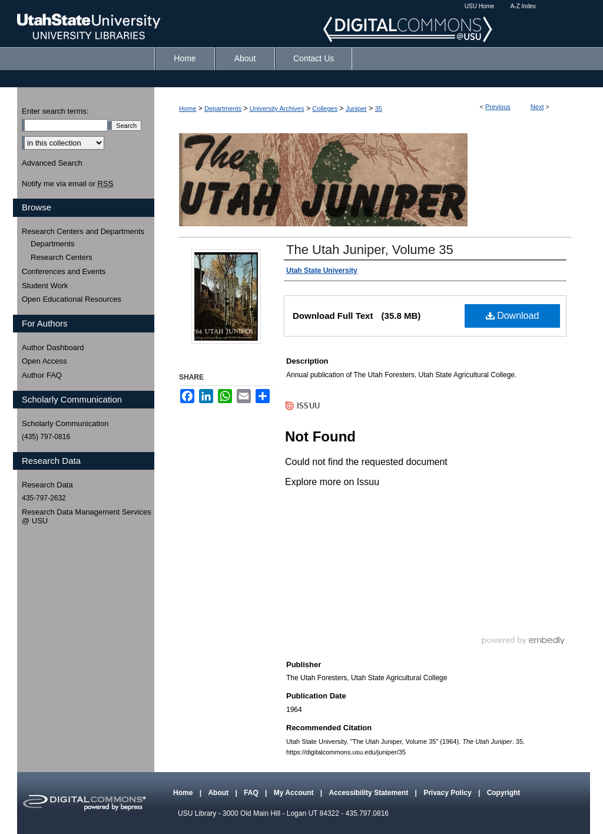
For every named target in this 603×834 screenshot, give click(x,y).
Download (512, 316)
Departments (222, 108)
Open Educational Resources (71, 299)
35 (378, 108)
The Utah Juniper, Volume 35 (369, 249)
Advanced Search (52, 163)
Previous (498, 106)
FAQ (252, 793)
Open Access (44, 361)
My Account (295, 793)
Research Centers (61, 257)
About (219, 793)
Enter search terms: (55, 111)
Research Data (47, 484)
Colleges (324, 108)
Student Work (45, 285)
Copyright (504, 793)
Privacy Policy (448, 793)
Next (537, 106)
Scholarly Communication (65, 423)
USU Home (480, 6)
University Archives (277, 108)
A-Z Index (523, 6)
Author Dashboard (53, 347)
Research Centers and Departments (83, 231)
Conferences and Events (63, 271)
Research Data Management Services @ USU (86, 516)
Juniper (356, 108)
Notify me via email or (67, 184)
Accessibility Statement (369, 793)
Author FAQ (42, 375)
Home (187, 108)
